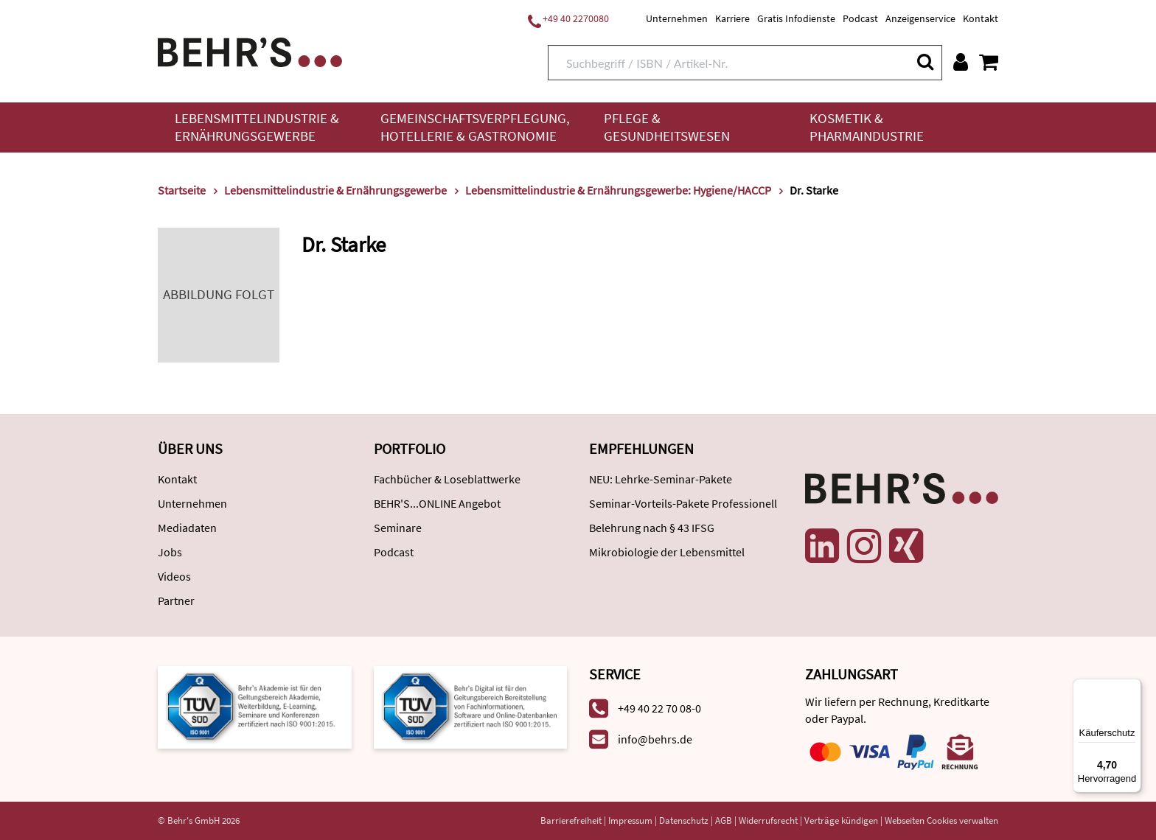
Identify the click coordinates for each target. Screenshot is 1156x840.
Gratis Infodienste (796, 18)
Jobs (170, 552)
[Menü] (1132, 687)
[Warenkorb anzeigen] (988, 62)
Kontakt (980, 18)
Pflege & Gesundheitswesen (667, 127)
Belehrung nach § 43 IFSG (651, 527)
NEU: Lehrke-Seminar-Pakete (660, 479)
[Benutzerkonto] (960, 62)
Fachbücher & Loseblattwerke (447, 479)
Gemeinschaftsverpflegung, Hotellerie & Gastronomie (475, 127)
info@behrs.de (655, 739)
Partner (176, 600)
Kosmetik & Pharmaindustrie (866, 127)
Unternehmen (677, 18)
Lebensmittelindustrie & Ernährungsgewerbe (257, 127)
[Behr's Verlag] (250, 50)
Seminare (398, 527)
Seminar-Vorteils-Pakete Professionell (683, 503)
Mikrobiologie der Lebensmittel (667, 552)
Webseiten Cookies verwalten (941, 820)
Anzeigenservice (920, 18)
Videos (174, 576)
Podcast (860, 18)
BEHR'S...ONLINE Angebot (437, 503)
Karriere (732, 18)
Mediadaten (187, 527)
